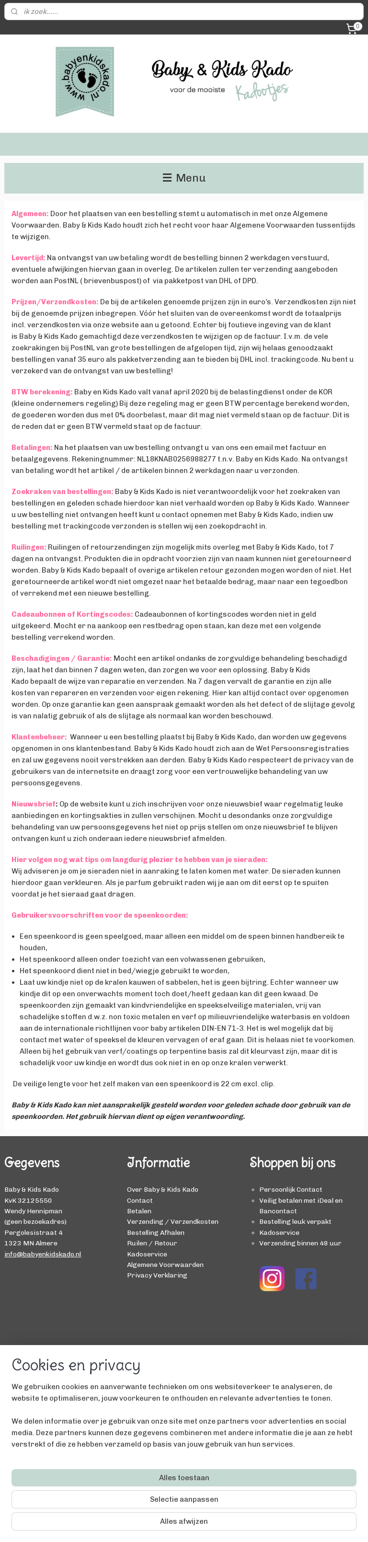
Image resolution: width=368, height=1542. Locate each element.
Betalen (139, 1211)
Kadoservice (147, 1254)
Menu (184, 178)
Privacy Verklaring (157, 1275)
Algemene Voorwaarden (165, 1264)
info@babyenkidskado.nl (42, 1254)
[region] (121, 1478)
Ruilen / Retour (152, 1243)
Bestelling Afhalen (155, 1232)
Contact (140, 1200)
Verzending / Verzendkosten (172, 1221)
